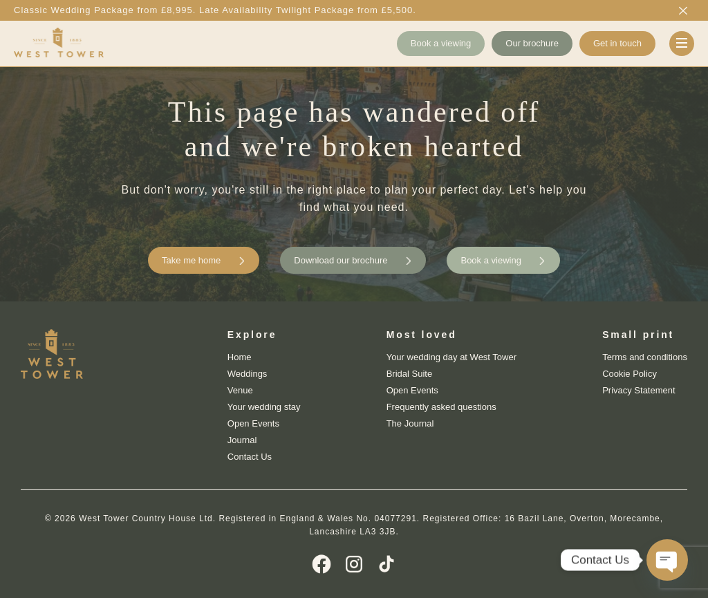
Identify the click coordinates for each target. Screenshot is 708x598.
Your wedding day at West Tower (451, 357)
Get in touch (617, 43)
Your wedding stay (264, 407)
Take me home (191, 260)
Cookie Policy (629, 373)
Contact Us (249, 456)
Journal (242, 440)
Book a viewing (441, 43)
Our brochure (532, 43)
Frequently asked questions (441, 407)
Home (239, 357)
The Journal (410, 423)
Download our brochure (340, 260)
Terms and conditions (644, 357)
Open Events (253, 423)
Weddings (247, 373)
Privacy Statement (639, 390)
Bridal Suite (409, 373)
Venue (240, 390)
